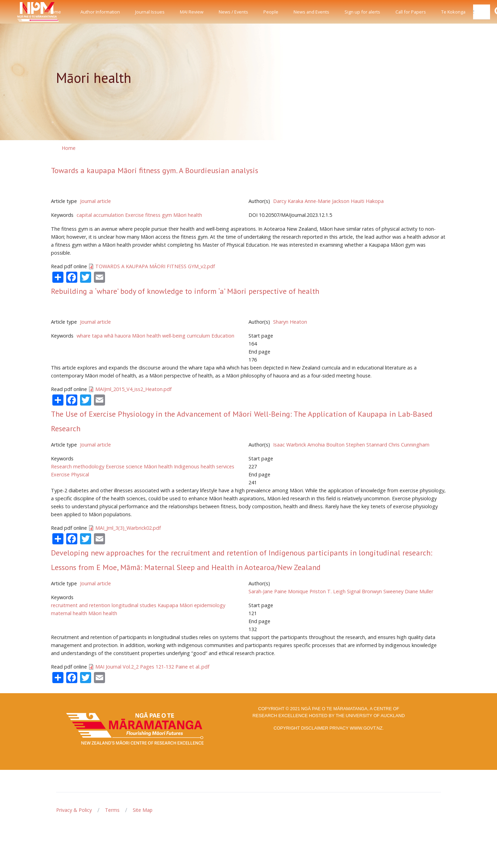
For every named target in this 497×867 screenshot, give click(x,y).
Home (55, 12)
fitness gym (158, 215)
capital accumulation (100, 215)
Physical (80, 474)
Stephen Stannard (366, 444)
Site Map (142, 810)
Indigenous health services (204, 466)
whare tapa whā (95, 335)
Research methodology (77, 466)
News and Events (311, 12)
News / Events (233, 12)
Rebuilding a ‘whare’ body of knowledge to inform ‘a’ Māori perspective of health (185, 291)
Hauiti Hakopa (367, 201)
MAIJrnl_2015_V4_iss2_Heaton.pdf (133, 389)
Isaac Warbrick (289, 444)
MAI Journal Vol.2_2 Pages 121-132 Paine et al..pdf (152, 666)
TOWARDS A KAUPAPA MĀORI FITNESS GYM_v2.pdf (155, 266)
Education (222, 335)
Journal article (95, 201)
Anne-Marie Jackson (327, 201)
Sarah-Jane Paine (267, 591)
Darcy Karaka (288, 201)
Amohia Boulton (326, 444)
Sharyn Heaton (290, 321)
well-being (173, 335)
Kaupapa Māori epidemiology (191, 605)
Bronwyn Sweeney (382, 591)
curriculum (198, 335)
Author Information (100, 12)
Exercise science (124, 466)
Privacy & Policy (74, 810)
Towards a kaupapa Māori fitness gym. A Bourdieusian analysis (154, 170)
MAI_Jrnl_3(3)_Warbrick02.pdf (128, 528)
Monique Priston (307, 591)
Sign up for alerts (362, 12)
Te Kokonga (453, 12)
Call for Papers (410, 12)
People (270, 12)
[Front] (21, 11)
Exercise (134, 215)
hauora (123, 335)
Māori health (187, 215)
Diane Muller (419, 591)
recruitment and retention (80, 605)
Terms (112, 810)
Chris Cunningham (409, 444)
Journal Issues (150, 12)
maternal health (69, 613)
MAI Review (191, 12)
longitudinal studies (134, 605)
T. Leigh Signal (343, 591)
